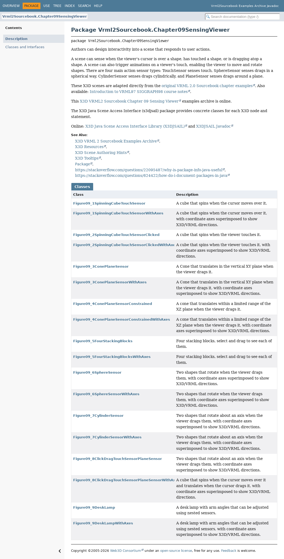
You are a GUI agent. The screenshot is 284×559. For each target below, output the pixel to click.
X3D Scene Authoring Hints (101, 152)
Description (16, 39)
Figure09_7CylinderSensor (98, 416)
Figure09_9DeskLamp (94, 507)
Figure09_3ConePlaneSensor (101, 266)
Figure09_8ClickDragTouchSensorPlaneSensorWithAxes (126, 480)
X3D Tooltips (86, 158)
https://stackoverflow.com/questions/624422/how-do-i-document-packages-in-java (151, 175)
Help (98, 6)
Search (84, 6)
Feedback (228, 551)
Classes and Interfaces (24, 47)
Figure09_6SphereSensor (97, 372)
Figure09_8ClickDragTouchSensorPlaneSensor (117, 459)
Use (46, 6)
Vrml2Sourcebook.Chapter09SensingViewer (44, 16)
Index (70, 6)
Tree (57, 6)
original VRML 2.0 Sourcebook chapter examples (207, 86)
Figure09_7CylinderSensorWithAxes (107, 437)
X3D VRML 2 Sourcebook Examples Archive (116, 141)
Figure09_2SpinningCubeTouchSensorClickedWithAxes (125, 245)
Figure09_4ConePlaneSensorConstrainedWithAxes (121, 319)
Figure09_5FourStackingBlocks (103, 341)
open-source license (176, 551)
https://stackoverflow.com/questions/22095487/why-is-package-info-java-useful (148, 170)
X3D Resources (89, 147)
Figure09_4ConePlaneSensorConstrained (112, 304)
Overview (11, 6)
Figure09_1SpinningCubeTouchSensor (109, 203)
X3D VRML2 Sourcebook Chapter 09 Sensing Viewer (129, 101)
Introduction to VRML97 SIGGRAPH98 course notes (139, 91)
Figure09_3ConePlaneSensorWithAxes (110, 282)
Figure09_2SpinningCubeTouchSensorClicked (116, 235)
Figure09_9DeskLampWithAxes (103, 523)
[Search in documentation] (242, 16)
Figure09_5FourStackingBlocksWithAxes (112, 357)
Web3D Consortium (125, 551)
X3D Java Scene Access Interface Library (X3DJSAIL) (135, 126)
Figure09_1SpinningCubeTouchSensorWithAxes (118, 213)
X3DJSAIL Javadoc (213, 126)
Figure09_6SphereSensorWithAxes (106, 394)
